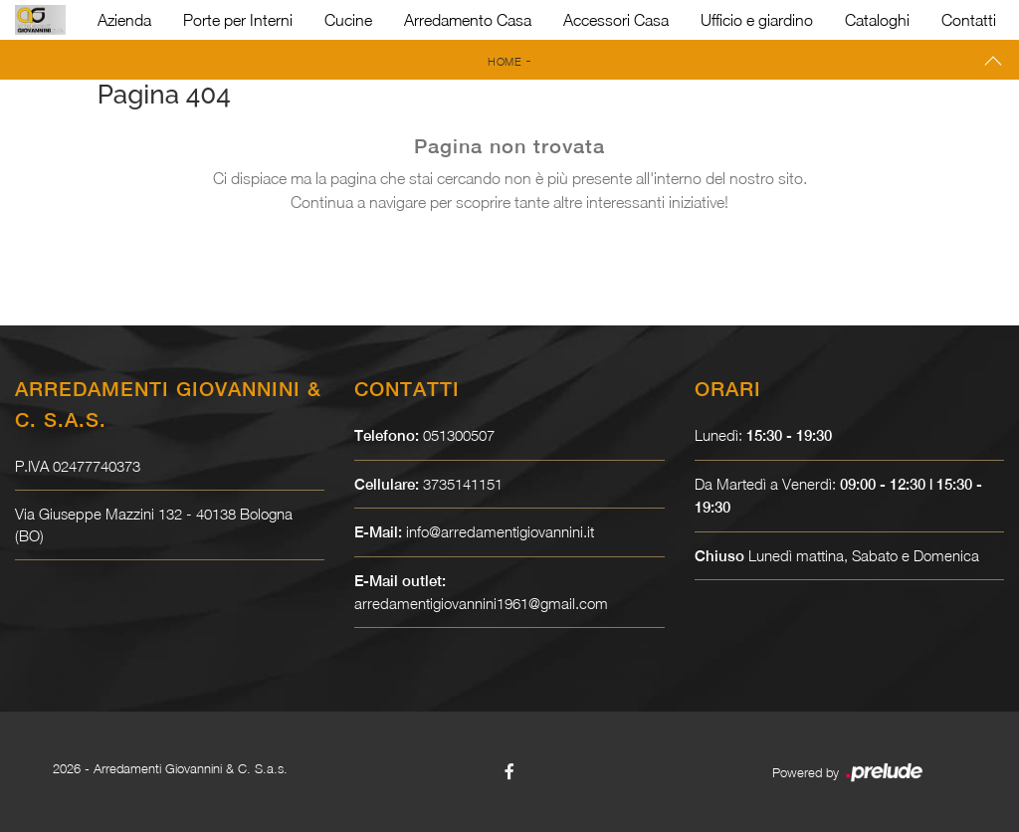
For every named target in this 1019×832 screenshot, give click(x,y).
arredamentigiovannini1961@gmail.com (481, 603)
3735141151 (463, 484)
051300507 (459, 435)
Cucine (348, 20)
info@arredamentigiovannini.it (500, 531)
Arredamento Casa (467, 20)
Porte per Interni (238, 20)
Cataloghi (877, 20)
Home (504, 61)
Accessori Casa (616, 20)
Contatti (968, 20)
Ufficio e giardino (757, 20)
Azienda (124, 20)
